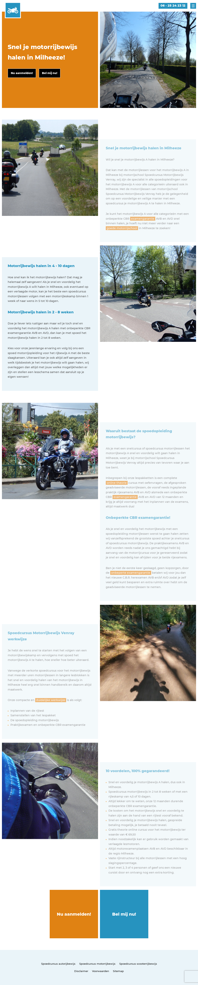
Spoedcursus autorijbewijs (58, 963)
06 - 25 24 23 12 (172, 5)
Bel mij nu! (124, 914)
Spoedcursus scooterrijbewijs (138, 963)
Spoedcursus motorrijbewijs (97, 963)
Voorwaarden (100, 971)
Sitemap (118, 971)
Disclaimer (81, 971)
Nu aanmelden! (74, 914)
